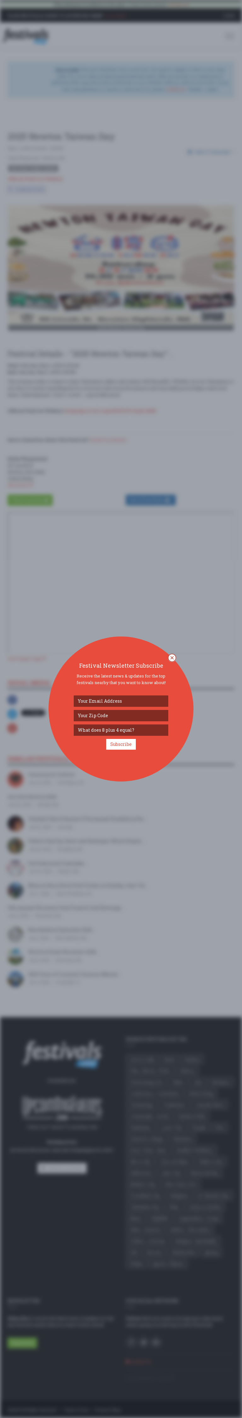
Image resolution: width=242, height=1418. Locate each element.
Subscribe (121, 744)
